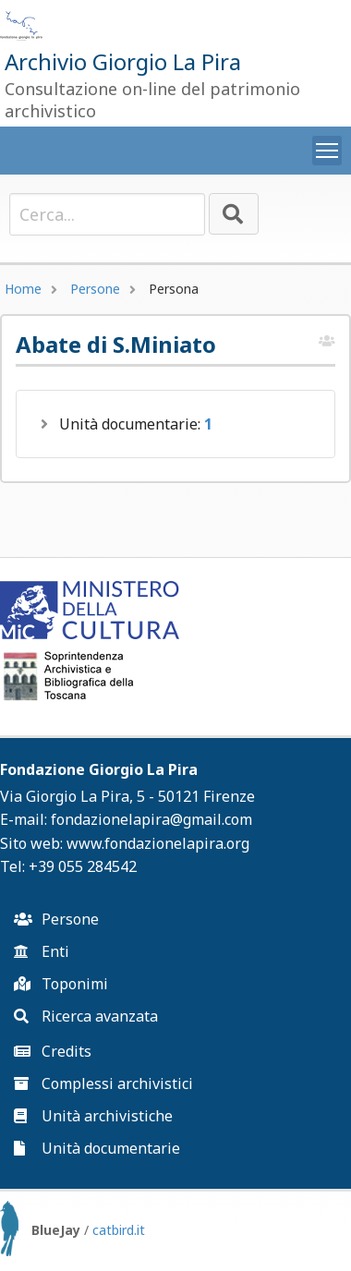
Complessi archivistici (103, 1083)
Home (23, 288)
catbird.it (118, 1230)
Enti (41, 951)
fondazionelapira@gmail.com (151, 819)
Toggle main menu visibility (329, 147)
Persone (95, 288)
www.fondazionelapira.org (158, 843)
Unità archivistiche (93, 1116)
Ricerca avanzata (86, 1016)
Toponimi (61, 984)
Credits (52, 1051)
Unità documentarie (97, 1148)
